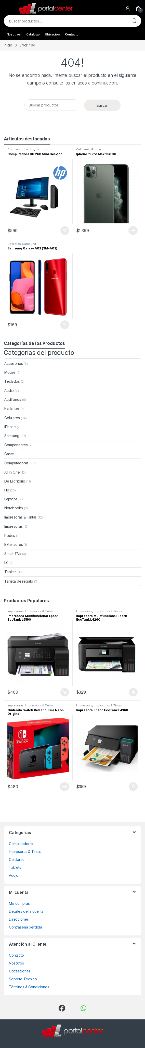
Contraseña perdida (25, 927)
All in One (12, 472)
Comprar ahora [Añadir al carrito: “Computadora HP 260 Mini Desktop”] (64, 230)
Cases (9, 454)
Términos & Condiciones (29, 987)
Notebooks (13, 508)
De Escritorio (14, 481)
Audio (9, 390)
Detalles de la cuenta (26, 911)
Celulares (83, 149)
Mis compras (19, 903)
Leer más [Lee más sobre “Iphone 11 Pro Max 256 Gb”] (133, 230)
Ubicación (52, 34)
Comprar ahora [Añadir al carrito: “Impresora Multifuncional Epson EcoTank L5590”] (64, 692)
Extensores (13, 544)
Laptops (41, 149)
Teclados (12, 381)
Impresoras (13, 526)
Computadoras (18, 149)
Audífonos (12, 399)
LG (6, 562)
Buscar (134, 21)
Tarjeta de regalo (18, 581)
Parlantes (12, 408)
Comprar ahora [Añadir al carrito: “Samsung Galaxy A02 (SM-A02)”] (64, 324)
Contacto (71, 34)
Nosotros (14, 34)
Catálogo (33, 34)
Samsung (29, 244)
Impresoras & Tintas (20, 517)
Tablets (10, 572)
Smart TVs (12, 553)
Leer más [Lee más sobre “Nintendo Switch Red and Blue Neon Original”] (64, 786)
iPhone (96, 149)
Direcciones (19, 919)
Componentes (16, 445)
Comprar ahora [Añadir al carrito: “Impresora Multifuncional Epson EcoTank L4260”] (133, 692)
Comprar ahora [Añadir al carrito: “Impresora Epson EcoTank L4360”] (133, 786)
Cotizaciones (19, 971)
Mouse (10, 372)
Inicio (8, 45)
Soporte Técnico (23, 979)
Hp (32, 149)
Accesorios (13, 363)
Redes (9, 535)
